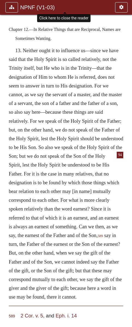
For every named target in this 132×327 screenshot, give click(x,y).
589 (100, 236)
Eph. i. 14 (66, 316)
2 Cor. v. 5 (31, 316)
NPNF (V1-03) (37, 7)
